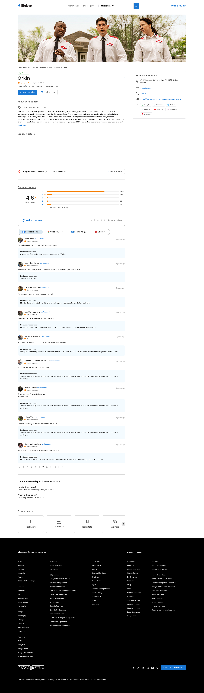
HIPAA (63, 679)
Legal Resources (133, 612)
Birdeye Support (158, 602)
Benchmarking (23, 627)
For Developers (157, 598)
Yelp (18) (99, 232)
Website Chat (55, 602)
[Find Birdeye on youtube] (152, 667)
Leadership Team (134, 569)
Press (129, 588)
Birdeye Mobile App (25, 656)
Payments (22, 606)
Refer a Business (158, 606)
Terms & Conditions (26, 679)
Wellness (95, 604)
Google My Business (58, 610)
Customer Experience (58, 621)
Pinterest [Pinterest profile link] (146, 114)
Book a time (132, 577)
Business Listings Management (62, 617)
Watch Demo (132, 573)
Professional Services (160, 569)
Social (20, 594)
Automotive (96, 565)
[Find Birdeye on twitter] (138, 667)
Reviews (21, 569)
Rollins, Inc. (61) (78, 232)
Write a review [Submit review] (27, 92)
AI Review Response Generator (164, 582)
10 (55, 467)
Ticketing (21, 631)
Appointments (24, 598)
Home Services (97, 580)
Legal (94, 584)
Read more (23, 125)
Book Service (146, 88)
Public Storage (97, 592)
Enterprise (54, 569)
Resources (131, 580)
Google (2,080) (55, 232)
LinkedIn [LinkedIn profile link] (146, 109)
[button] (19, 467)
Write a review (178, 5)
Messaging (22, 615)
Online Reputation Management (63, 590)
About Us (131, 565)
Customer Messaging (58, 594)
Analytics (21, 644)
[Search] (136, 6)
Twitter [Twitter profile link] (171, 105)
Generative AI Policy (81, 679)
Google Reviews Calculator (162, 578)
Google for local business (60, 578)
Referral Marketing (57, 598)
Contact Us (131, 616)
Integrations (23, 648)
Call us (143, 93)
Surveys (21, 619)
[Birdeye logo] (25, 6)
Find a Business (158, 594)
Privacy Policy (40, 679)
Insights (21, 623)
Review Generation (57, 586)
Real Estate (96, 596)
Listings (21, 565)
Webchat (21, 590)
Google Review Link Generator (163, 586)
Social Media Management (60, 625)
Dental (94, 569)
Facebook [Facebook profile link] (158, 105)
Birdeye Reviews (133, 604)
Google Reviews (56, 606)
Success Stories (133, 600)
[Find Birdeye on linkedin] (143, 667)
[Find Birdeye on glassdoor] (157, 667)
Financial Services (99, 573)
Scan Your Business (159, 590)
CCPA (69, 679)
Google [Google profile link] (146, 105)
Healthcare (96, 577)
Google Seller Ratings (26, 580)
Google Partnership (25, 652)
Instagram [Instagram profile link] (172, 109)
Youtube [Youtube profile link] (158, 109)
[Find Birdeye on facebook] (134, 667)
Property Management (101, 588)
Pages (20, 577)
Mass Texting (23, 602)
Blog (129, 584)
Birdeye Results (133, 608)
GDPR (58, 679)
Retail (94, 600)
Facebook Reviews (57, 613)
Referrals (21, 573)
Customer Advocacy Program (163, 610)
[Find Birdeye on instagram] (148, 667)
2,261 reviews (38, 83)
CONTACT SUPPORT (173, 667)
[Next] (123, 524)
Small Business (56, 565)
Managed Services (159, 565)
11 (58, 467)
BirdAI (20, 640)
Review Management (58, 582)
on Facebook (39, 239)
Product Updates (134, 592)
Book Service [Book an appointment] (48, 92)
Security (50, 679)
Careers (130, 596)
